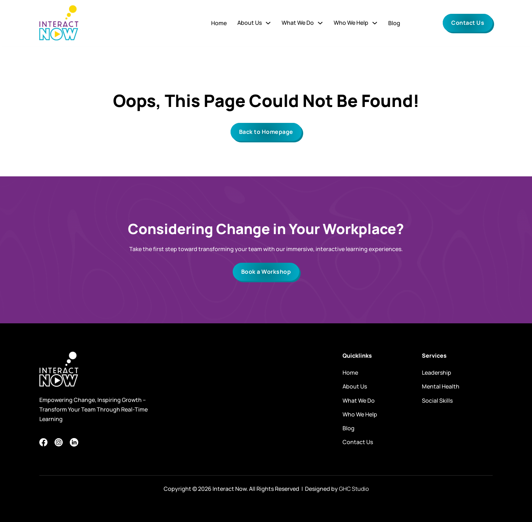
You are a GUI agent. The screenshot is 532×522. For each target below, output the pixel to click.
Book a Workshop (266, 272)
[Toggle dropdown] (268, 23)
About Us (355, 386)
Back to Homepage (266, 132)
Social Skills (437, 400)
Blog (394, 23)
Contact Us (467, 23)
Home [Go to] (219, 23)
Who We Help (351, 23)
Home (350, 372)
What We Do (298, 23)
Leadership (436, 372)
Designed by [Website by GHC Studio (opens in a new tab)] (336, 489)
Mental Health (440, 386)
